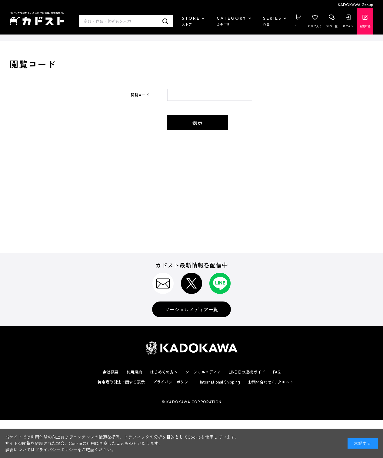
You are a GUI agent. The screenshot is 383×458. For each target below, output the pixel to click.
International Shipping (220, 382)
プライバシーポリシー (172, 382)
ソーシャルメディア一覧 (191, 309)
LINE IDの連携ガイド (247, 372)
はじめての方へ (164, 372)
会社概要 (110, 372)
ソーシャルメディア (203, 372)
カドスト (37, 18)
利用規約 (134, 372)
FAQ (277, 372)
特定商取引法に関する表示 (121, 382)
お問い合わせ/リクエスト (270, 382)
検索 (165, 21)
